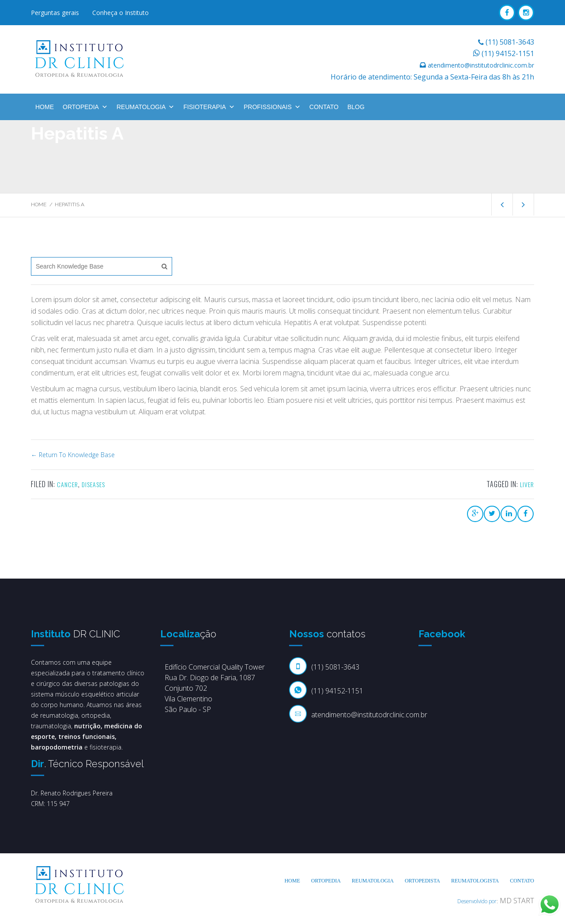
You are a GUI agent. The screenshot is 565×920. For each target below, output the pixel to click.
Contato (324, 106)
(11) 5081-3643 (510, 42)
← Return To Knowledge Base (73, 455)
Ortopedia (85, 107)
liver (527, 484)
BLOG (356, 106)
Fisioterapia (208, 107)
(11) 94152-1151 (508, 53)
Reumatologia (146, 107)
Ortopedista (422, 881)
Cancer (67, 484)
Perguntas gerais (55, 12)
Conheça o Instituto (120, 12)
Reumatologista (475, 881)
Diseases (93, 484)
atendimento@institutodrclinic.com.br (481, 65)
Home (44, 106)
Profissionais (272, 107)
